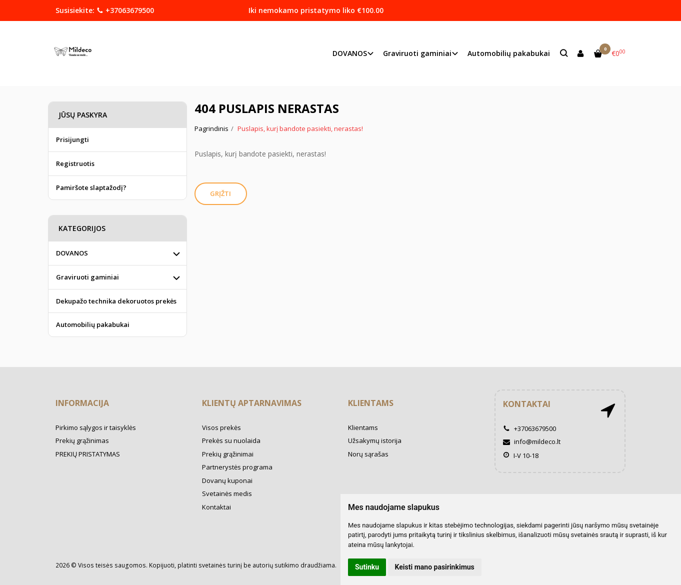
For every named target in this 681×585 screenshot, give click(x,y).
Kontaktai (216, 507)
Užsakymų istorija (375, 440)
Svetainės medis (227, 493)
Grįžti (221, 193)
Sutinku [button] (367, 567)
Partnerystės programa (237, 467)
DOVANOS (72, 253)
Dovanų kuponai (227, 480)
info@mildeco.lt (531, 441)
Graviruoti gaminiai (87, 277)
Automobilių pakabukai (509, 53)
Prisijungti (72, 139)
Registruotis (75, 163)
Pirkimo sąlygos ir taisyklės (96, 427)
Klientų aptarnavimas (252, 403)
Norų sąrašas (368, 454)
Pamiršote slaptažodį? (91, 187)
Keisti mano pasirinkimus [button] (434, 567)
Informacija (82, 403)
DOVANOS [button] (349, 53)
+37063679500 (125, 10)
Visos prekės (221, 427)
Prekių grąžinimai (228, 454)
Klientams (371, 403)
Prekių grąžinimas (82, 440)
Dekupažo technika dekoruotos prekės (116, 301)
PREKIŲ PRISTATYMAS (88, 454)
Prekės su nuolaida (231, 440)
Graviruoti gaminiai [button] (417, 53)
